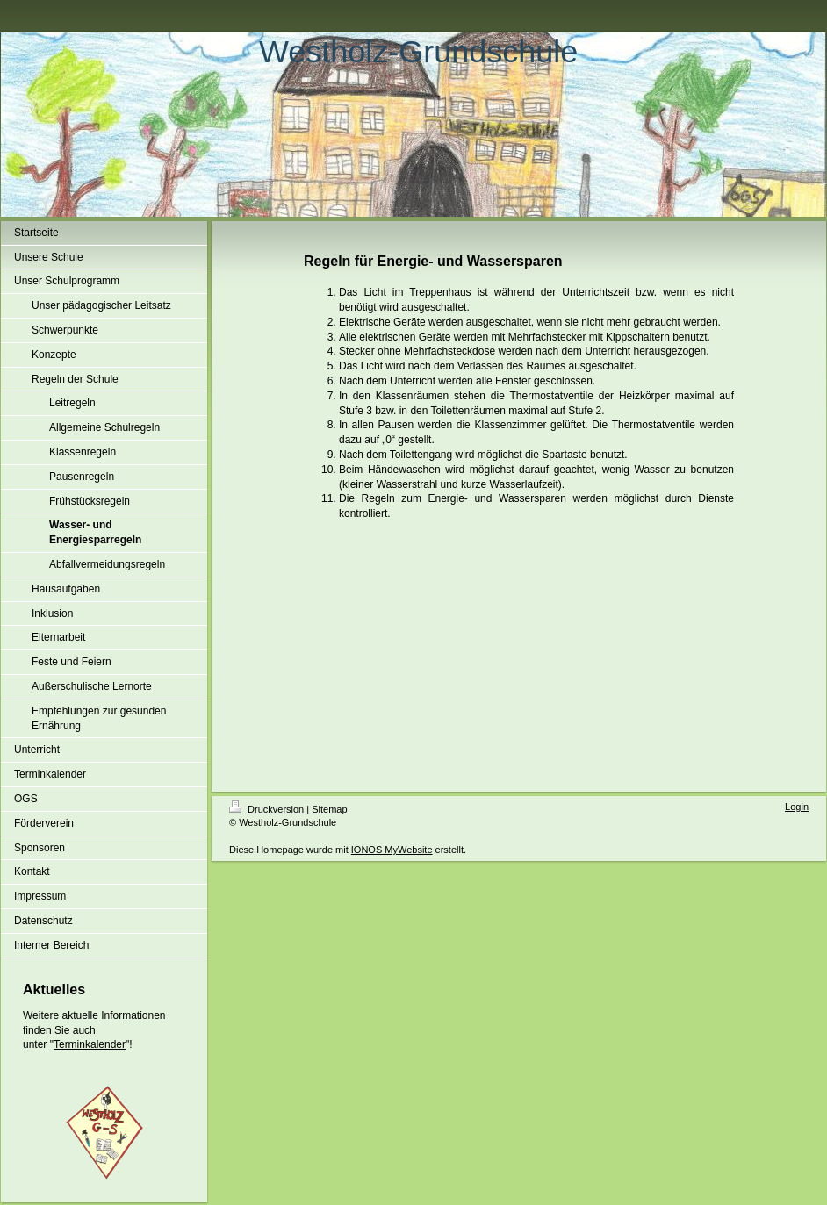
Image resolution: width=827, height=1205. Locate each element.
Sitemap (329, 809)
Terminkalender (90, 1044)
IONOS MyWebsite (392, 849)
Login (797, 806)
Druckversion (267, 809)
